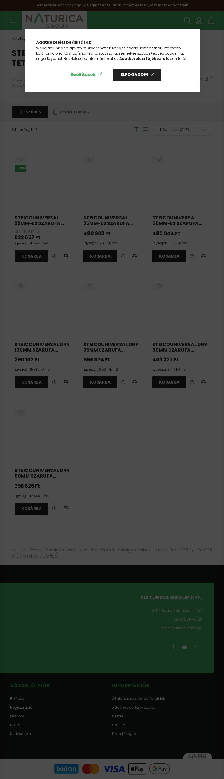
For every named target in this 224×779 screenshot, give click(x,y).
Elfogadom (134, 74)
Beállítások (83, 74)
